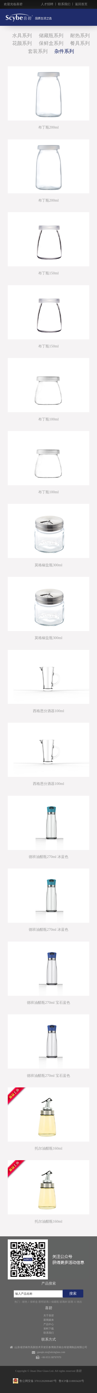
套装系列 (38, 51)
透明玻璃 (43, 1301)
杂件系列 (64, 51)
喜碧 (79, 1370)
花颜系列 (22, 43)
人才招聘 (47, 4)
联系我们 (64, 4)
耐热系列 (80, 35)
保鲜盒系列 (51, 43)
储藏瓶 (55, 1301)
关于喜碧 (48, 1315)
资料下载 (48, 1328)
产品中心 (48, 1324)
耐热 (24, 1301)
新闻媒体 (48, 1319)
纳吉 (79, 1301)
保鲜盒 (34, 1301)
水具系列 (22, 35)
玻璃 (70, 1301)
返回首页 (81, 4)
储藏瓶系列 (51, 35)
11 (75, 1301)
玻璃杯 (63, 1301)
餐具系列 (80, 43)
